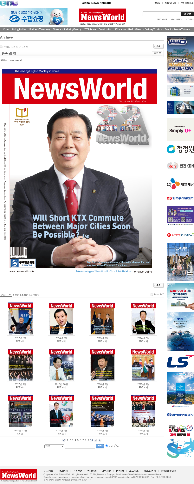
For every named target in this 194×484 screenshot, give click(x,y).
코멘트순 (35, 294)
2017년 (18, 338)
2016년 (58, 384)
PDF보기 (20, 341)
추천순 (15, 294)
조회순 (24, 294)
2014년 (59, 338)
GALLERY (176, 19)
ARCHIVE (162, 19)
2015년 (100, 338)
